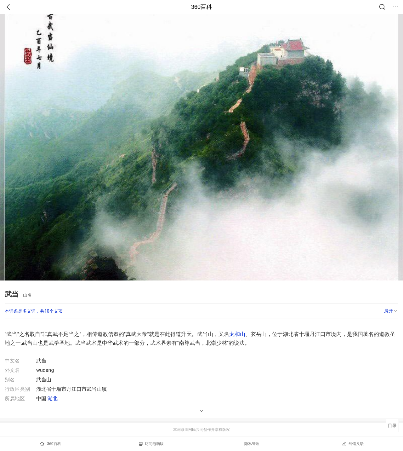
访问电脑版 (151, 444)
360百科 (201, 7)
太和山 (237, 334)
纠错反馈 (353, 443)
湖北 (53, 399)
